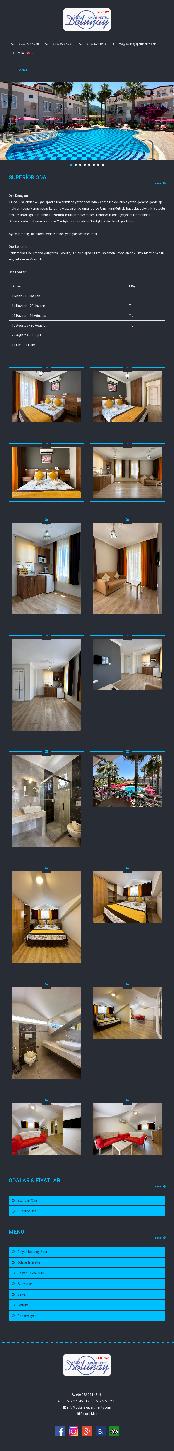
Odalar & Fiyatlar (29, 1262)
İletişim (23, 1305)
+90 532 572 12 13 (93, 44)
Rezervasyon (27, 1316)
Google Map (87, 1414)
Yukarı (160, 183)
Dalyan (22, 1294)
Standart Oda (27, 1200)
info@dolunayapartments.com (135, 44)
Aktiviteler (25, 1284)
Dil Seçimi (21, 53)
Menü (23, 70)
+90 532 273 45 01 (59, 44)
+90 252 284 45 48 (25, 44)
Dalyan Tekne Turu (31, 1273)
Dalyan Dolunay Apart (33, 1252)
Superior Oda (27, 1211)
